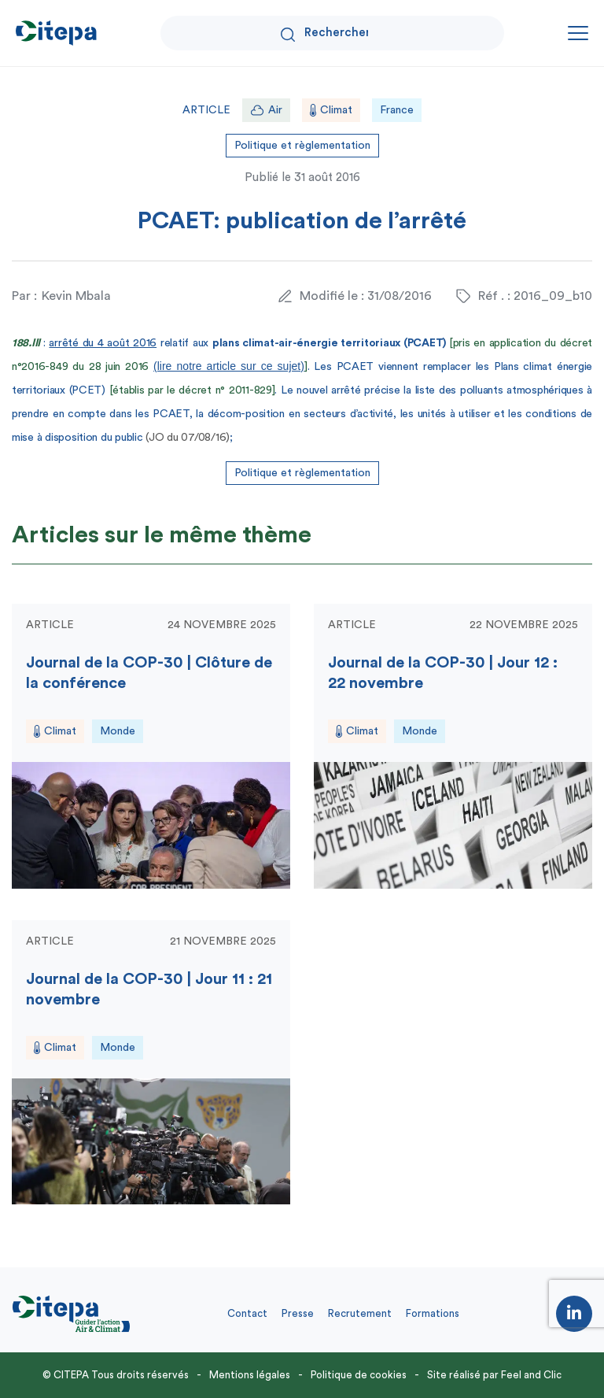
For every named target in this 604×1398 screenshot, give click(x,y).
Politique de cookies (359, 1375)
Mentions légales (249, 1375)
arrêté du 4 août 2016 (103, 343)
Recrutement (360, 1313)
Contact (247, 1313)
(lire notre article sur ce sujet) (228, 366)
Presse (298, 1313)
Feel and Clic (531, 1375)
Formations (432, 1313)
